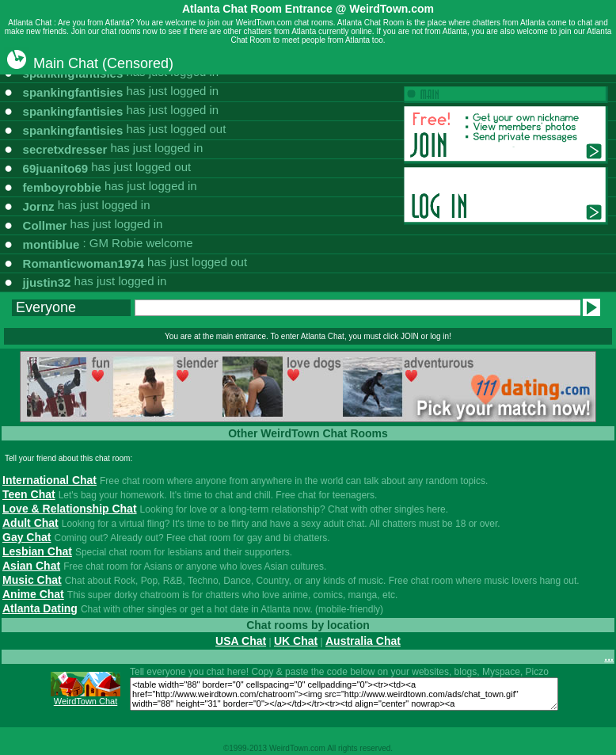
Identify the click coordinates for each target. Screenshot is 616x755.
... (609, 656)
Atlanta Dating (40, 608)
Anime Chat (33, 594)
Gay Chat (26, 537)
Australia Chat (363, 641)
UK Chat (296, 641)
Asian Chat (31, 565)
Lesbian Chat (37, 551)
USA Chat (240, 641)
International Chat (49, 480)
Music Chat (32, 580)
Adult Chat (30, 523)
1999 (237, 748)
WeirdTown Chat (86, 701)
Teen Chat (28, 494)
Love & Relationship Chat (69, 508)
